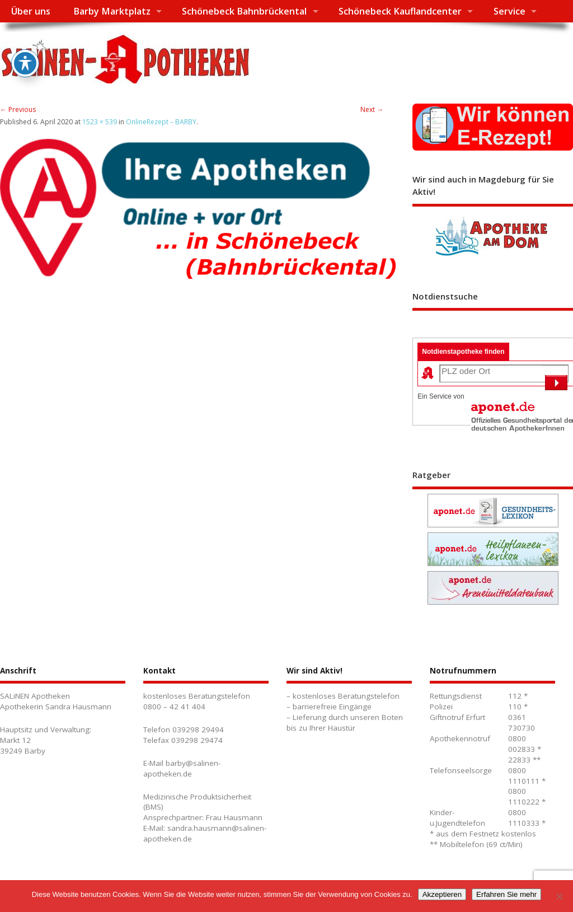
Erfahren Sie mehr (506, 894)
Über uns (30, 11)
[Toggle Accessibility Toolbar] (25, 48)
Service (509, 11)
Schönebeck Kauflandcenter (400, 11)
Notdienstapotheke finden (463, 352)
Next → (371, 109)
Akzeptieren (442, 894)
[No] (559, 896)
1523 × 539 (99, 122)
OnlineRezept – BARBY (161, 122)
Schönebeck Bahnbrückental (244, 11)
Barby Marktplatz (112, 11)
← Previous (18, 109)
